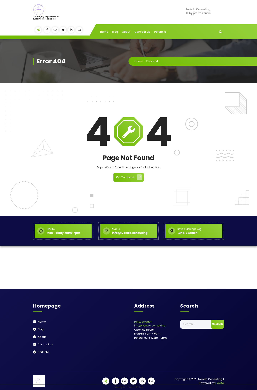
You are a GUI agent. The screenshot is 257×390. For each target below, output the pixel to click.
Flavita (219, 383)
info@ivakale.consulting (149, 325)
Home (104, 32)
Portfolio (160, 32)
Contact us (142, 32)
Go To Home (129, 177)
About (126, 32)
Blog (115, 32)
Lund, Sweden (143, 321)
